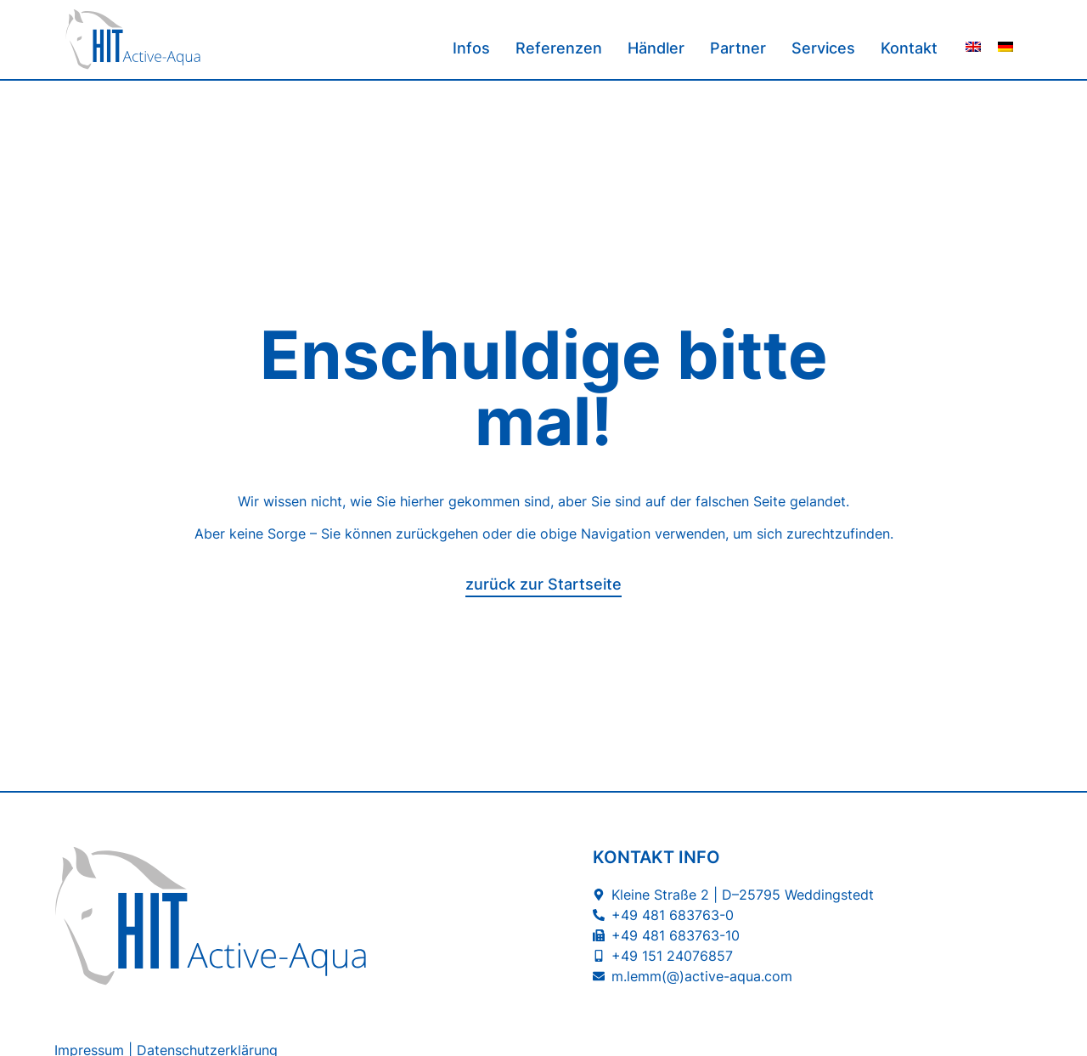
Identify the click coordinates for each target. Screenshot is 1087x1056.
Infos (471, 48)
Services (823, 48)
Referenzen (558, 48)
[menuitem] (973, 46)
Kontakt (909, 48)
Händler (656, 48)
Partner (738, 48)
